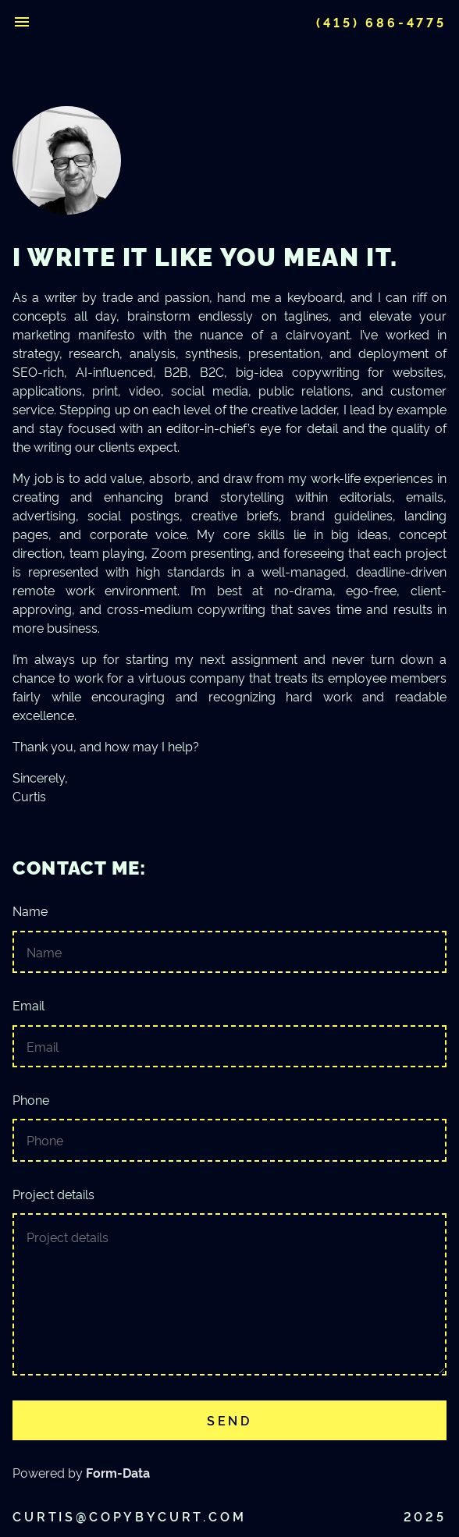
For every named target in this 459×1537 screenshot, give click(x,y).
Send (229, 1420)
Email (229, 1032)
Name (229, 938)
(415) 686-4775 (381, 22)
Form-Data (118, 1472)
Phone (229, 1127)
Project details (229, 1281)
